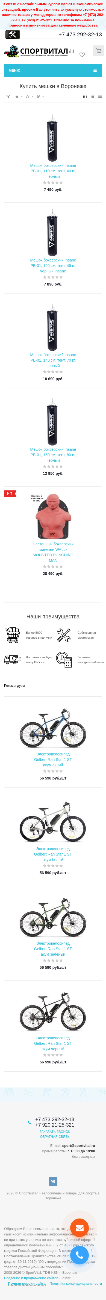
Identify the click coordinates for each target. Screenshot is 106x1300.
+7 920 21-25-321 (54, 1125)
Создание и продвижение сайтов (31, 1278)
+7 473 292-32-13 (80, 34)
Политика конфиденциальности (75, 1283)
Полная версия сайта (27, 1283)
